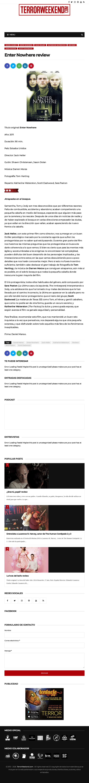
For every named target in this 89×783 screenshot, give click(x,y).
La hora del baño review (18, 576)
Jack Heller (40, 45)
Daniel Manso (11, 45)
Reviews (72, 45)
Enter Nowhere (26, 45)
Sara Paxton (11, 48)
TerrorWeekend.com (25, 767)
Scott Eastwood (25, 48)
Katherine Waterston (57, 45)
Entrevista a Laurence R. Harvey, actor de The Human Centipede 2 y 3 (39, 534)
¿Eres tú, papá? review (17, 492)
